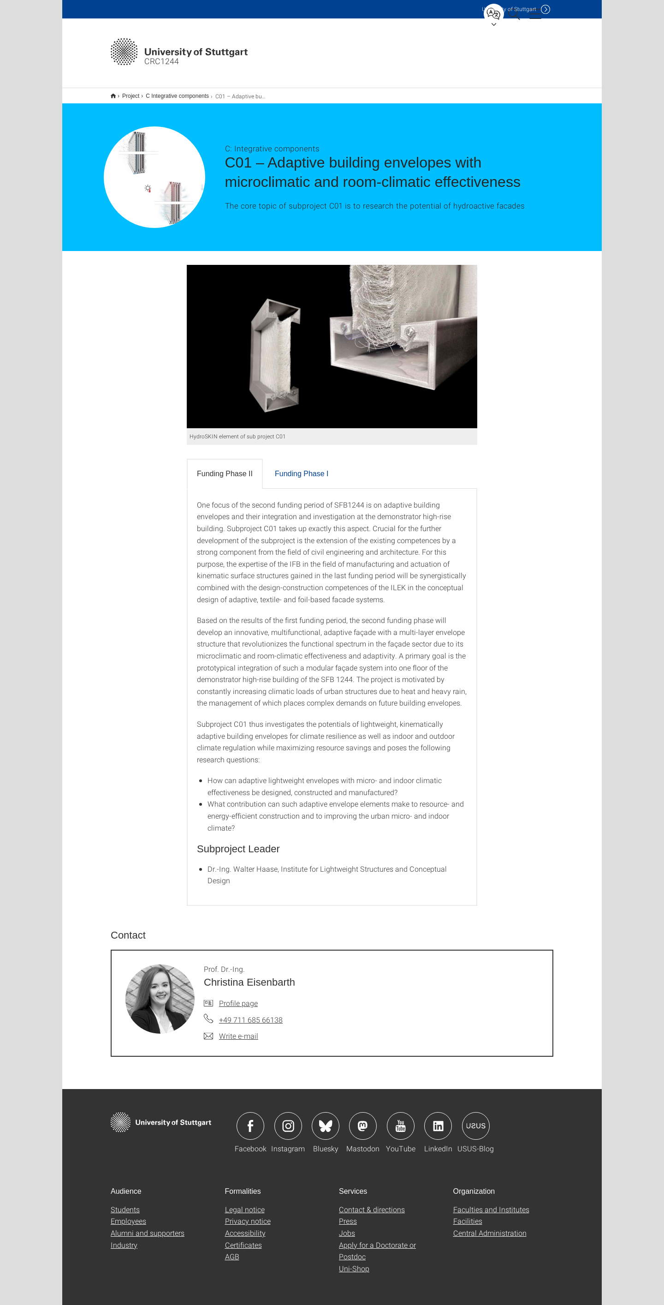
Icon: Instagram (288, 1120)
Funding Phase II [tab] (225, 468)
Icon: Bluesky (325, 1120)
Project (125, 93)
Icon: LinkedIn (438, 1120)
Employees (128, 1215)
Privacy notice (248, 1215)
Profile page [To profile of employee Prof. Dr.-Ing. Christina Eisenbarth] (238, 997)
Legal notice (245, 1203)
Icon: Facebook (250, 1120)
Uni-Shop (354, 1262)
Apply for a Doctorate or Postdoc (377, 1245)
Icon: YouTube (401, 1120)
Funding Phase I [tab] (302, 468)
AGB (232, 1250)
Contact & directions (372, 1203)
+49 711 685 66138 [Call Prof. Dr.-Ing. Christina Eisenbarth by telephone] (251, 1013)
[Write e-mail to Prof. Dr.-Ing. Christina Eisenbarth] (231, 1030)
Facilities (467, 1215)
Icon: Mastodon (363, 1120)
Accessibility (245, 1227)
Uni (509, 9)
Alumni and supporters (147, 1227)
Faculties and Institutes (491, 1203)
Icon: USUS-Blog (476, 1120)
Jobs (347, 1227)
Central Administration (490, 1227)
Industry (124, 1239)
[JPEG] (332, 340)
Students (125, 1203)
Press (348, 1215)
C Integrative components (172, 93)
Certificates (243, 1239)
